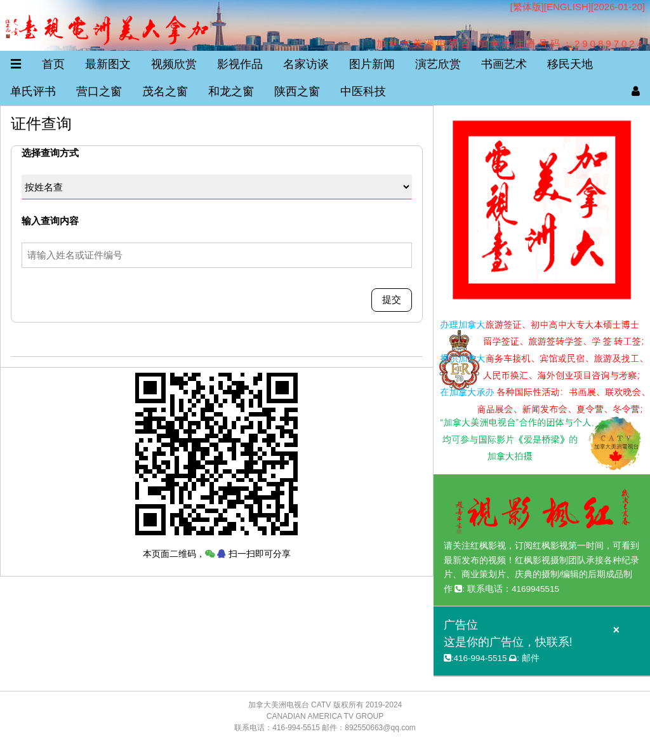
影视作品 (240, 64)
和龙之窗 (231, 91)
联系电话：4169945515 (513, 589)
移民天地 (570, 64)
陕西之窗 (297, 91)
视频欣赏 (174, 64)
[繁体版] (526, 6)
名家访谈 (306, 64)
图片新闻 (372, 64)
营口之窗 (99, 91)
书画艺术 (504, 64)
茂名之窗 (165, 91)
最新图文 (108, 64)
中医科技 (363, 91)
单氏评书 (33, 91)
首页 (53, 64)
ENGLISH (567, 6)
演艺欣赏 (438, 64)
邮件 (531, 658)
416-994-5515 (480, 658)
